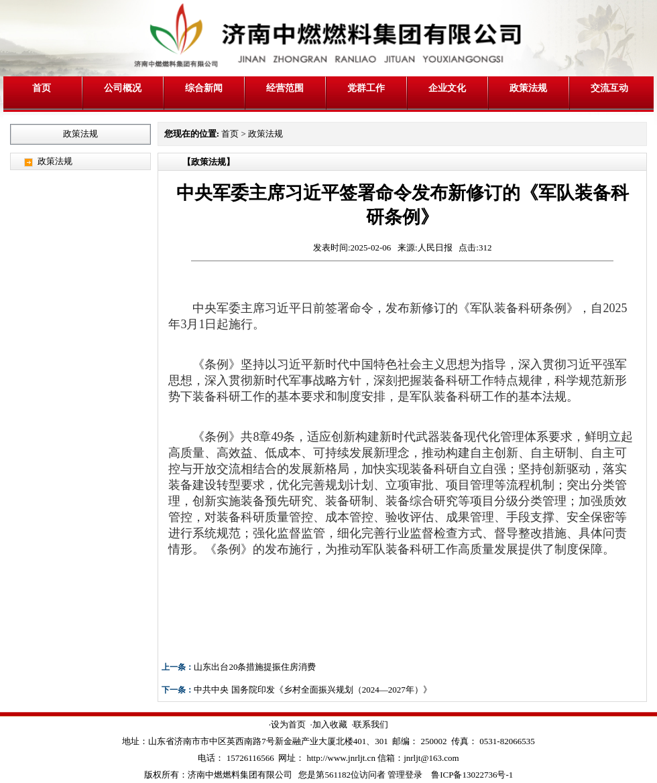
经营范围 (285, 87)
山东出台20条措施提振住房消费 (255, 667)
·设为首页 (287, 724)
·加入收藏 (328, 724)
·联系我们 (369, 724)
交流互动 (609, 87)
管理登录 (404, 775)
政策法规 (528, 87)
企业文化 (447, 87)
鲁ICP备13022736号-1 (472, 775)
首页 (41, 87)
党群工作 (366, 87)
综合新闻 (204, 87)
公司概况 (122, 87)
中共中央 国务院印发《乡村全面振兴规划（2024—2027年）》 (312, 690)
